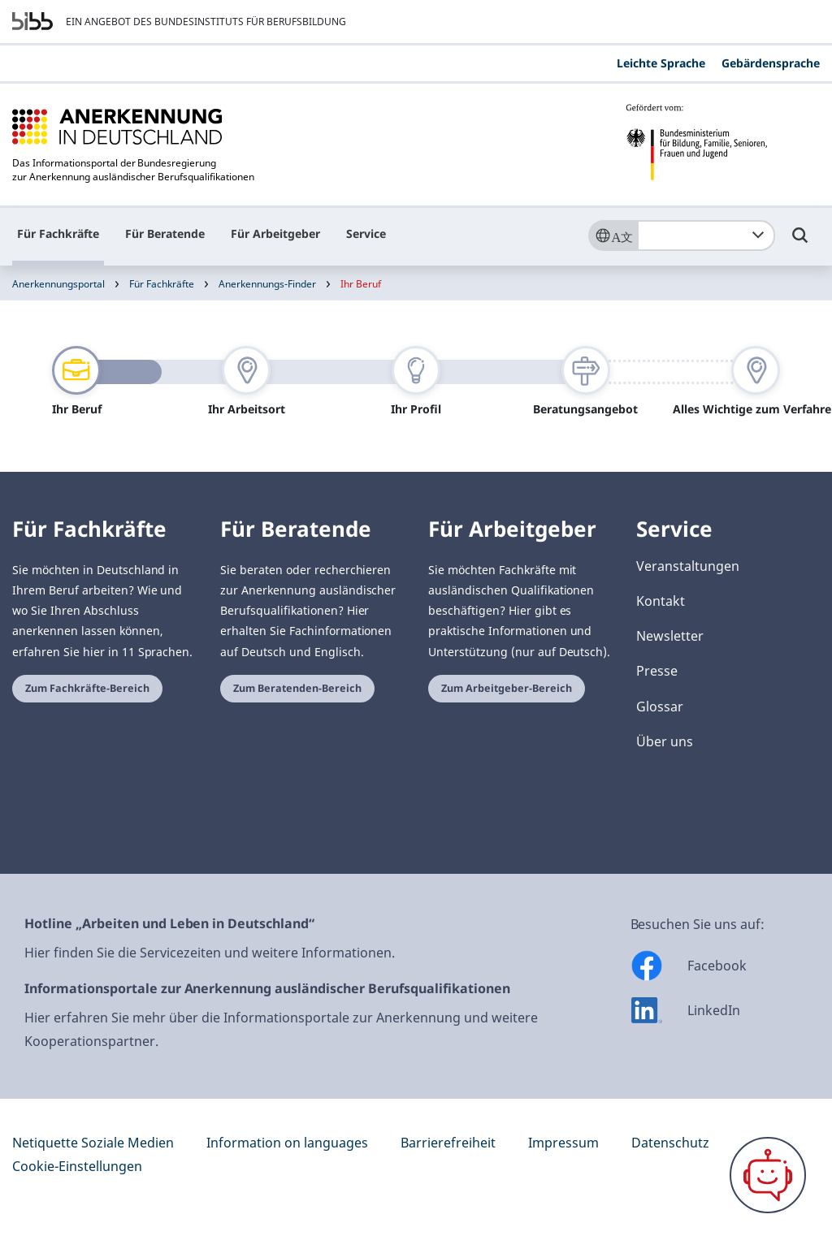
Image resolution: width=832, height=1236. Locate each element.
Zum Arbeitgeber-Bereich (506, 688)
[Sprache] (612, 235)
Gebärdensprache (771, 63)
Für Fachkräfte (58, 233)
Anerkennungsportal (58, 284)
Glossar (659, 706)
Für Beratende (165, 233)
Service (366, 233)
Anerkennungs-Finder (267, 284)
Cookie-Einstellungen (77, 1166)
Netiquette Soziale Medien (93, 1143)
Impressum (563, 1143)
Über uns (664, 741)
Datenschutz (670, 1143)
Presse (657, 671)
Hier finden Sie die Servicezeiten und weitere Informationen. (209, 953)
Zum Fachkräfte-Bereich (87, 688)
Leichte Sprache (661, 63)
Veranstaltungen (687, 566)
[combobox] (706, 235)
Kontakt (660, 601)
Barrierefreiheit (448, 1143)
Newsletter (670, 636)
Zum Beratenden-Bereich (297, 688)
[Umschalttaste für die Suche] (800, 243)
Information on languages (287, 1143)
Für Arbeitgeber (275, 233)
